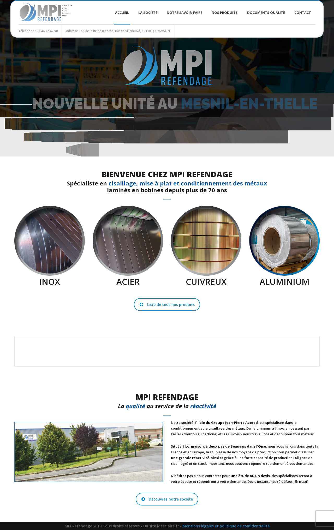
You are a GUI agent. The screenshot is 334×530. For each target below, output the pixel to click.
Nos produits (225, 12)
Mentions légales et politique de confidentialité (226, 525)
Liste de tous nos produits (167, 304)
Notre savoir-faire (184, 12)
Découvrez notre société (167, 499)
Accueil (122, 12)
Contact (302, 12)
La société (147, 12)
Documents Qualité (266, 12)
